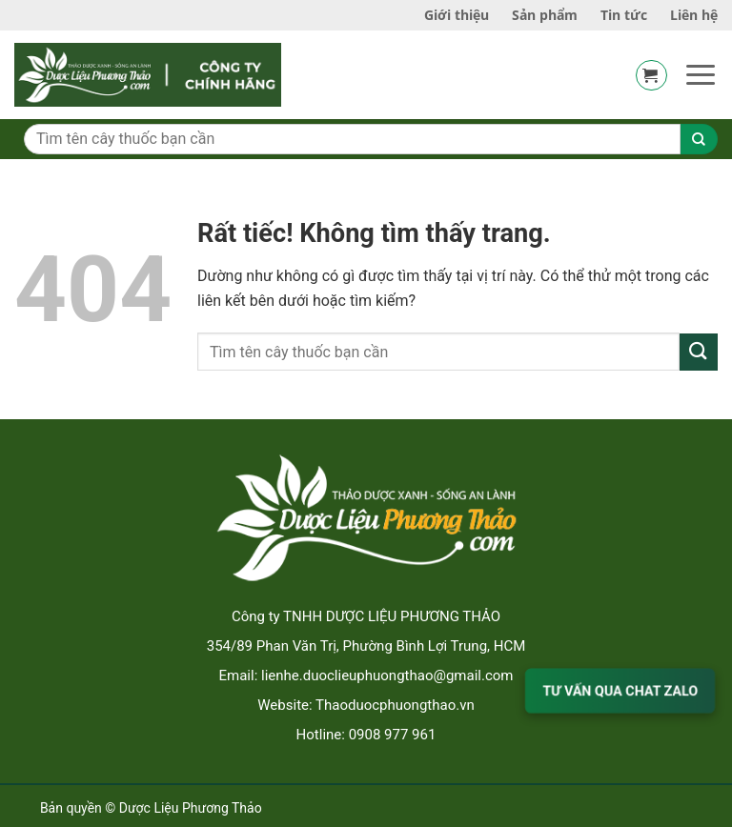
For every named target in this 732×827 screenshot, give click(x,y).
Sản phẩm (545, 15)
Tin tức (623, 15)
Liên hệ (694, 15)
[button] (651, 75)
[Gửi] (699, 352)
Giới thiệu (456, 15)
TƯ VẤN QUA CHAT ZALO (620, 690)
